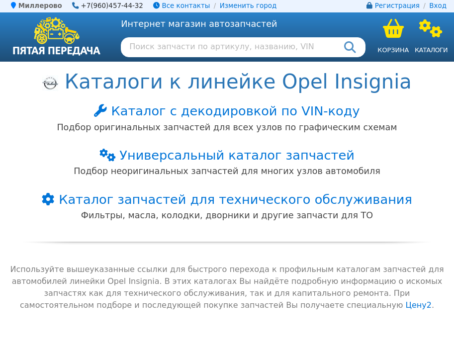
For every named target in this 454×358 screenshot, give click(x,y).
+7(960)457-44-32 (112, 5)
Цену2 (419, 305)
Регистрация (397, 5)
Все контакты (181, 5)
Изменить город (248, 5)
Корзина (393, 50)
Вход (438, 5)
